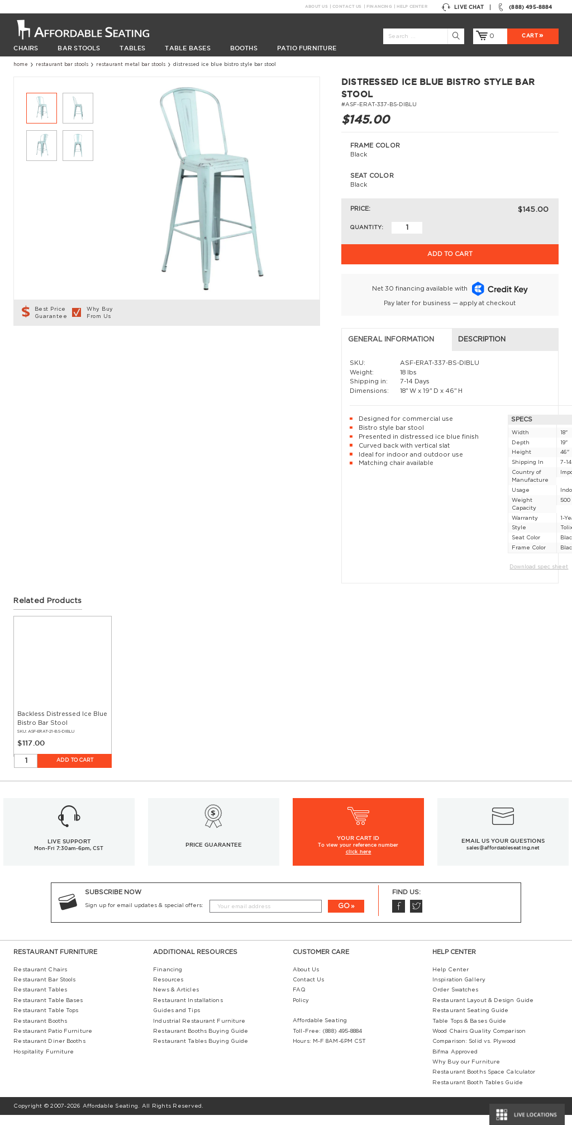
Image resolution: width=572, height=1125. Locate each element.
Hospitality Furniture (43, 1061)
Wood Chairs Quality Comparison (479, 1041)
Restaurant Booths (40, 1030)
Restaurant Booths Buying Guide (200, 1041)
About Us (316, 6)
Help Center (412, 6)
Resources (168, 990)
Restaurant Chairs (40, 979)
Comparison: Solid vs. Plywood (474, 1051)
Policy (301, 1010)
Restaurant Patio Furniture (52, 1041)
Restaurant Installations (187, 1010)
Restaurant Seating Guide (470, 1020)
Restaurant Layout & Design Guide (482, 1010)
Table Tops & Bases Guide (469, 1030)
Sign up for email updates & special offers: (144, 915)
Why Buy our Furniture (466, 1072)
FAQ (299, 1000)
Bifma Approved (455, 1061)
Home (20, 64)
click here (358, 862)
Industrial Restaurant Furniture (199, 1030)
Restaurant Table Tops (45, 1020)
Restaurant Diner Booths (49, 1051)
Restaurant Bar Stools (62, 64)
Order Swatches (455, 1000)
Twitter (416, 916)
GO (344, 915)
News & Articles (175, 1000)
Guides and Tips (176, 1020)
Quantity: (366, 227)
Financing (379, 6)
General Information (63, 349)
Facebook (398, 916)
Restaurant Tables (40, 1000)
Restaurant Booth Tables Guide (477, 1092)
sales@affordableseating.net (503, 858)
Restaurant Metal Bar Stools (130, 64)
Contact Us (346, 6)
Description (199, 349)
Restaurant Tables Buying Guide (200, 1051)
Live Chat (463, 7)
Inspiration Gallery (458, 990)
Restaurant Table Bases (48, 1010)
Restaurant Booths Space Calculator (483, 1082)
